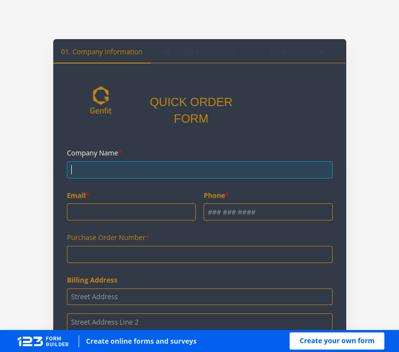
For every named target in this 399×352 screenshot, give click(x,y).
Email (76, 195)
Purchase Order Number (106, 237)
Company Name (92, 152)
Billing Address (92, 280)
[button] (337, 341)
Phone (214, 195)
